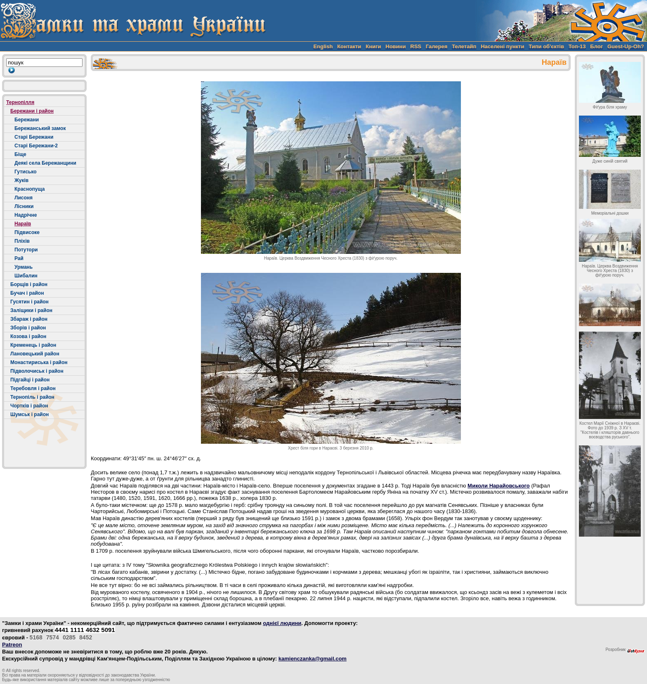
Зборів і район (28, 328)
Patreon (12, 644)
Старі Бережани (33, 137)
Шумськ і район (29, 414)
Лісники (23, 206)
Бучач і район (27, 293)
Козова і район (28, 336)
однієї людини (282, 623)
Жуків (21, 180)
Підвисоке (27, 232)
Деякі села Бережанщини (45, 163)
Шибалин (26, 276)
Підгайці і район (30, 380)
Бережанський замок (40, 128)
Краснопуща (29, 189)
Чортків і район (29, 406)
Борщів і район (28, 284)
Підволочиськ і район (37, 371)
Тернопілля (20, 102)
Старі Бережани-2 (36, 146)
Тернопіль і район (32, 397)
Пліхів (22, 241)
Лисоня (23, 198)
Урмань (23, 267)
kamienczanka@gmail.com (313, 659)
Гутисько (25, 172)
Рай (19, 258)
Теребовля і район (33, 388)
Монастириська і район (39, 362)
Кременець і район (33, 345)
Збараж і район (28, 319)
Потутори (26, 250)
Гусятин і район (29, 302)
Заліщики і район (31, 310)
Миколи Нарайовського (499, 486)
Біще (20, 154)
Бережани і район (32, 111)
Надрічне (25, 215)
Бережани (26, 120)
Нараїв (22, 224)
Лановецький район (34, 354)
